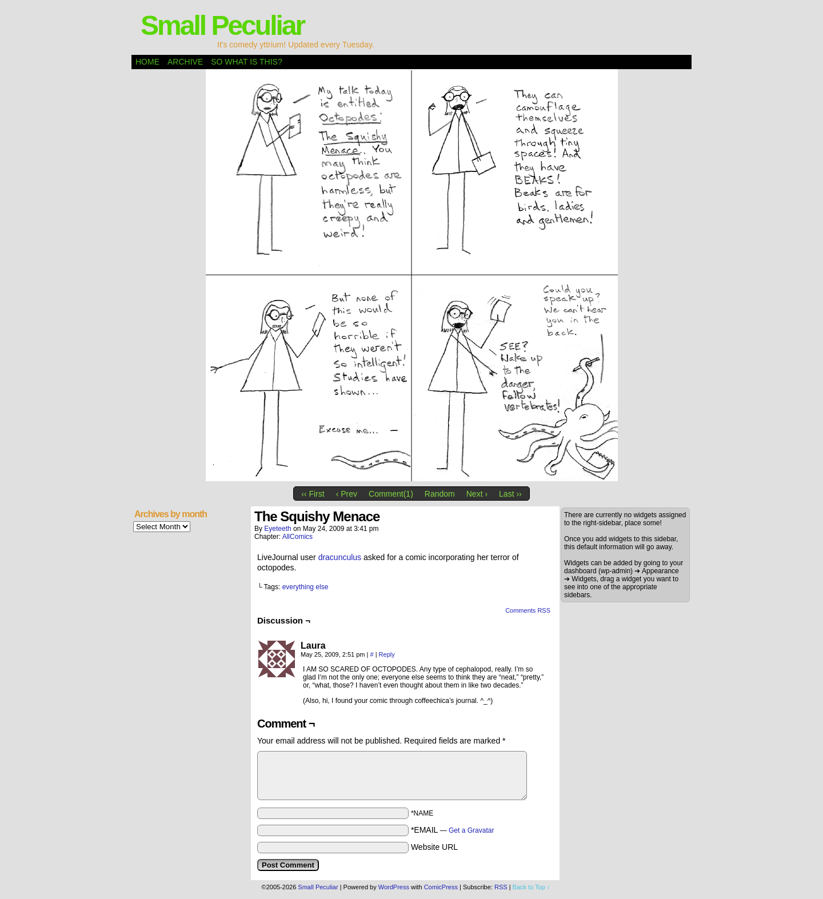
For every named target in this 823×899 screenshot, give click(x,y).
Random (440, 493)
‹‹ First (312, 493)
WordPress (393, 887)
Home (147, 61)
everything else (305, 587)
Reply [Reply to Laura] (387, 654)
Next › (477, 493)
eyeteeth (277, 529)
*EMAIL (452, 829)
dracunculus (340, 557)
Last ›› (510, 493)
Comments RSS (527, 610)
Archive (185, 61)
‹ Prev (346, 493)
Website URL (434, 847)
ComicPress (441, 887)
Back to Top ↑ (531, 887)
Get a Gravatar (471, 830)
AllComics (297, 537)
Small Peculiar (222, 25)
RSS (501, 887)
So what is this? (246, 61)
